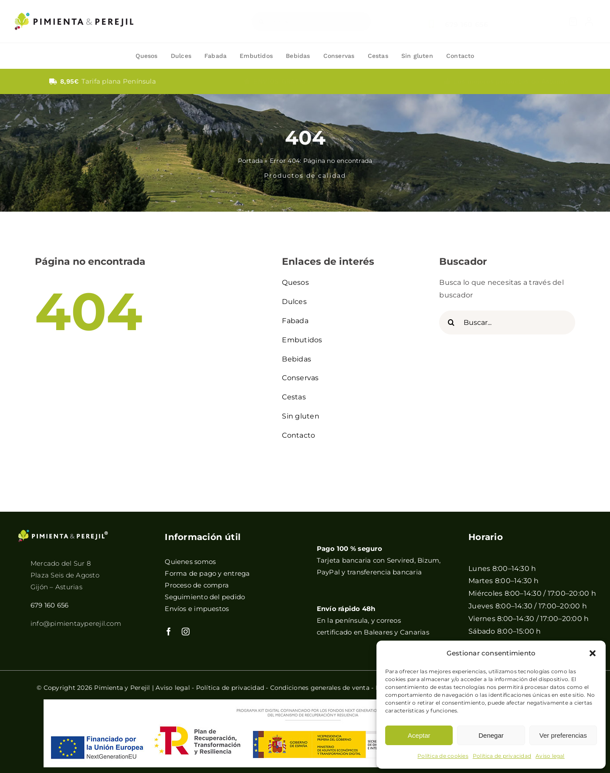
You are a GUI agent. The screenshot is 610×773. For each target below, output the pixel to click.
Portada (250, 161)
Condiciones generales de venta (319, 688)
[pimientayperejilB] (63, 532)
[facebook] (169, 631)
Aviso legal (550, 756)
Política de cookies (442, 756)
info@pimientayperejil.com (75, 623)
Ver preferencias (563, 735)
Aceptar (419, 735)
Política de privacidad (502, 756)
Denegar (491, 735)
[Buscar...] (311, 21)
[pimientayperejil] (74, 6)
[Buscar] (261, 21)
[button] (592, 653)
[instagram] (186, 631)
